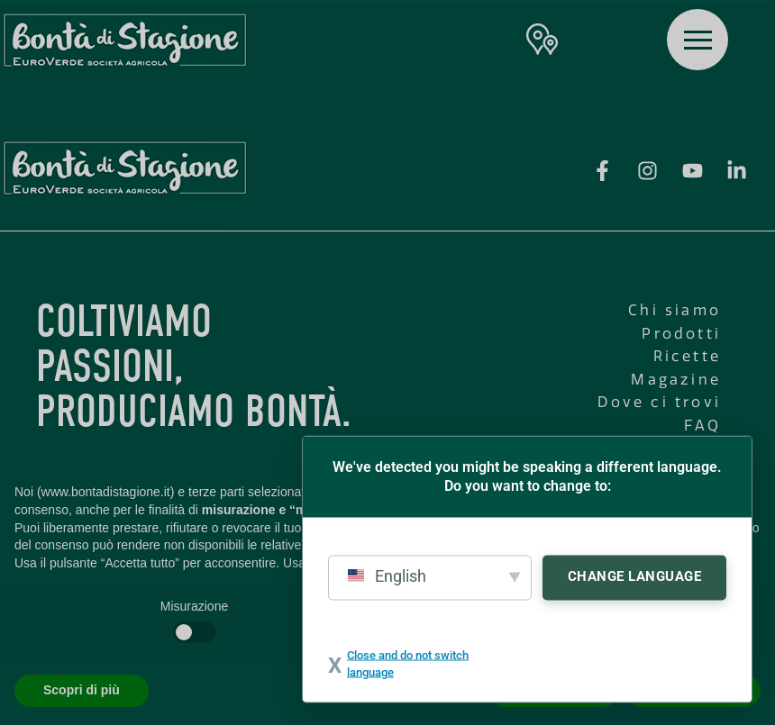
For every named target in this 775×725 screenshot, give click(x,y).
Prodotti (681, 333)
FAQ (702, 425)
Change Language (635, 575)
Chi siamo (674, 310)
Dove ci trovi (659, 402)
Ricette (687, 356)
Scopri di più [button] (81, 690)
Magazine (676, 379)
